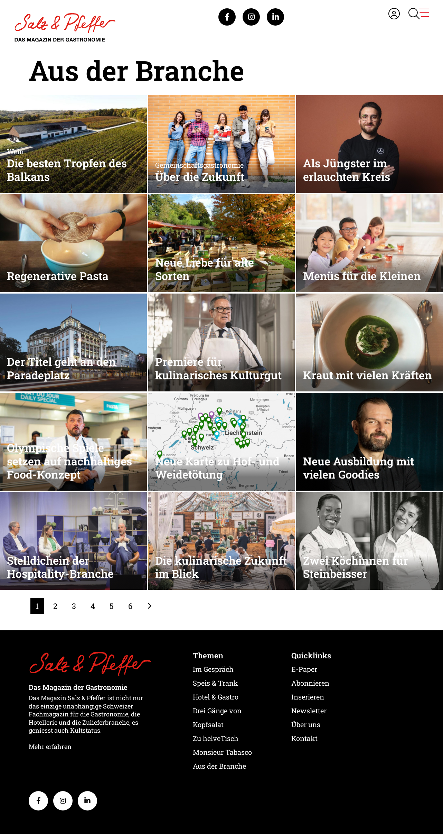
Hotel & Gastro (215, 696)
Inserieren (307, 696)
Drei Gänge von (217, 710)
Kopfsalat (208, 724)
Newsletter (309, 710)
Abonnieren (310, 682)
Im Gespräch (213, 669)
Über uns (305, 724)
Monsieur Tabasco (222, 752)
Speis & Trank (215, 682)
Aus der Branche (219, 765)
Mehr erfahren (50, 746)
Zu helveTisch (215, 738)
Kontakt (304, 738)
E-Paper (304, 669)
